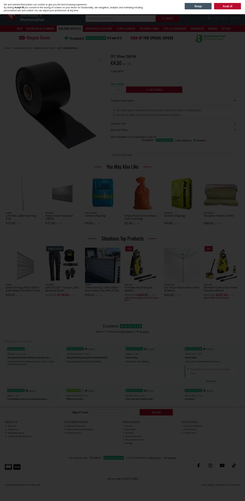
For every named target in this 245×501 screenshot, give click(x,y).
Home (218, 2)
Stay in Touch (80, 412)
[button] (100, 60)
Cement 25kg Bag (95, 215)
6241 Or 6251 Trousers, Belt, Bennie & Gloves (62, 289)
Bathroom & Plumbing (40, 28)
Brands (213, 28)
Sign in (232, 9)
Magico (211, 485)
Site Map (128, 443)
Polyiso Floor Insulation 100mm (59, 217)
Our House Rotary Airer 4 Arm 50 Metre (181, 289)
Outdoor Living (149, 28)
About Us (10, 426)
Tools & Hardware (175, 28)
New (19, 28)
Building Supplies (70, 28)
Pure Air (127, 426)
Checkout (235, 18)
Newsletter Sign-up (14, 433)
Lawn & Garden (125, 28)
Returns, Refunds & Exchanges (78, 429)
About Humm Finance (134, 439)
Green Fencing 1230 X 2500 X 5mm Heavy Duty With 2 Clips (102, 289)
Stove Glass (129, 429)
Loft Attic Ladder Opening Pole (21, 217)
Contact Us (11, 429)
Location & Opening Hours (18, 436)
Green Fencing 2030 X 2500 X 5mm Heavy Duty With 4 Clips (23, 289)
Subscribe (156, 412)
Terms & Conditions (192, 426)
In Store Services (72, 433)
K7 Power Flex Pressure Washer (138, 289)
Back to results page (123, 155)
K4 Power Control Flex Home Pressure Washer (220, 289)
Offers (226, 28)
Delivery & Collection (74, 426)
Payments (128, 433)
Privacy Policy (189, 429)
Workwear (197, 28)
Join (238, 9)
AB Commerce (233, 485)
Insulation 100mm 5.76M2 (219, 215)
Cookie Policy (189, 433)
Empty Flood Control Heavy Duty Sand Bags (140, 217)
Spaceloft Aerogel (132, 436)
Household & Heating (98, 28)
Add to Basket (154, 89)
